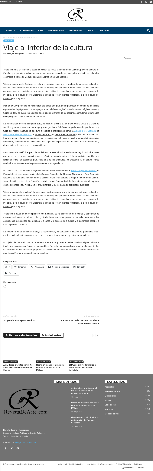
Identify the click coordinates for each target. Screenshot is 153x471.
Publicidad (138, 464)
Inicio (5, 37)
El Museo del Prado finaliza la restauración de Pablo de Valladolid (82, 367)
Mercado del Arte (112, 414)
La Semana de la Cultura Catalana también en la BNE (80, 322)
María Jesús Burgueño (15, 53)
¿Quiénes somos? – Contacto (133, 468)
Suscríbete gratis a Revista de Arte (100, 464)
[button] (148, 30)
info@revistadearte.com (25, 442)
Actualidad (26, 30)
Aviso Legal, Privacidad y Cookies (70, 464)
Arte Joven (109, 409)
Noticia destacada (10, 361)
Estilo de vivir (56, 30)
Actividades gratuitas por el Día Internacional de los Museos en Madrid (18, 367)
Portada (11, 30)
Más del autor (51, 335)
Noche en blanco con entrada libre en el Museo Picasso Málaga (50, 367)
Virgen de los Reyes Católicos (19, 320)
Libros (92, 30)
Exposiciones (76, 30)
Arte (40, 30)
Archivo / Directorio (123, 464)
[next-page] (97, 335)
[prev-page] (93, 335)
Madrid (104, 30)
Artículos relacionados (22, 335)
